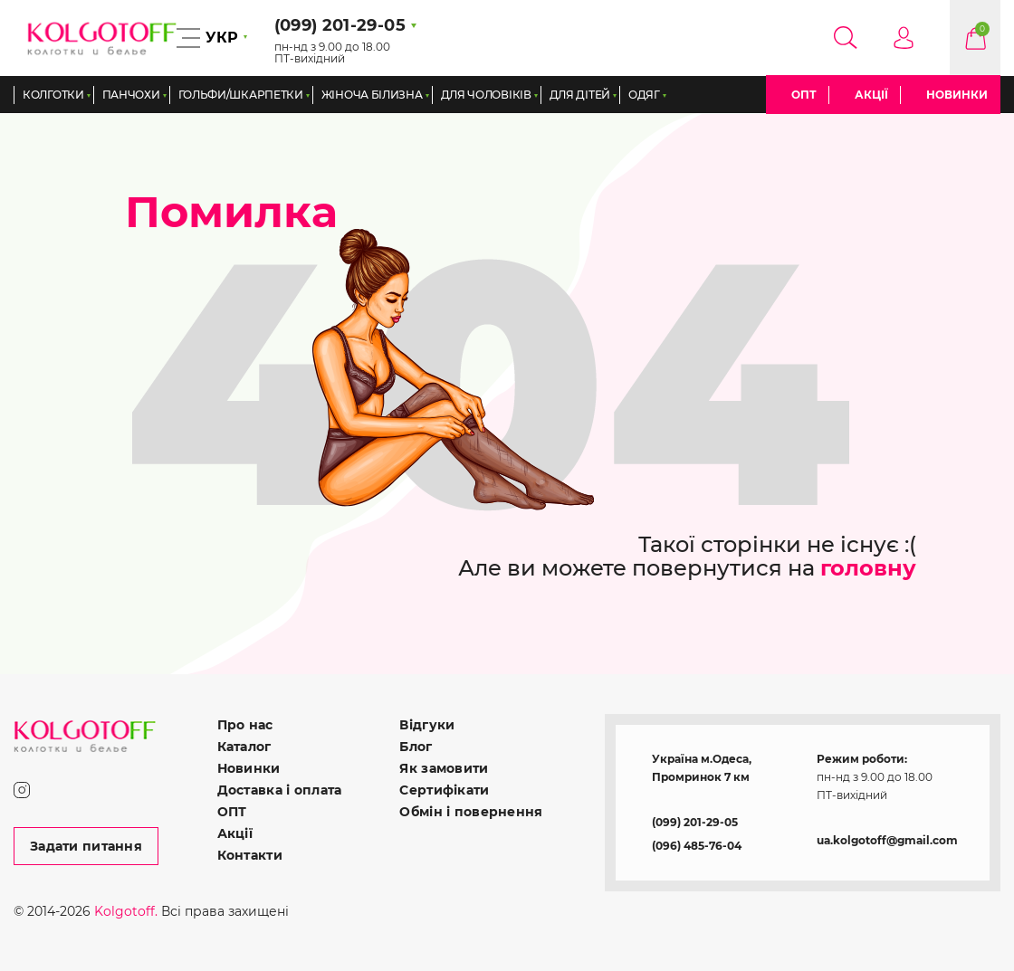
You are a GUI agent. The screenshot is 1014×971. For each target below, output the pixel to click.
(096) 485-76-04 (696, 845)
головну (868, 568)
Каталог (244, 746)
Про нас (245, 725)
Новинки (957, 94)
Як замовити (443, 768)
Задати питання (86, 846)
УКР (222, 37)
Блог (415, 746)
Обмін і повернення (470, 812)
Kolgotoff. (126, 911)
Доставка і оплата (279, 790)
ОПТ (804, 94)
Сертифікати (444, 790)
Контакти (249, 855)
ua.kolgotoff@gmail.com (887, 840)
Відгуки (426, 725)
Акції (871, 94)
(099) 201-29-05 (695, 822)
